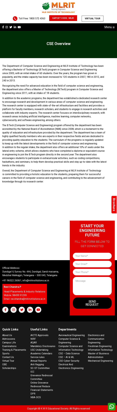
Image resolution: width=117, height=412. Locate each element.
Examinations (9, 346)
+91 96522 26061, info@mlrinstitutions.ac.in (25, 280)
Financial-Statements (41, 390)
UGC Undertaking (39, 349)
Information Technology (100, 349)
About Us (7, 335)
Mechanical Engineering (100, 360)
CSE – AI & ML (66, 357)
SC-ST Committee (40, 368)
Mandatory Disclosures (42, 346)
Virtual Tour (92, 18)
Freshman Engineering (100, 346)
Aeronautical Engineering (71, 335)
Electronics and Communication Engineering (96, 339)
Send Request (92, 303)
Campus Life (9, 342)
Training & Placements (14, 349)
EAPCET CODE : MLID (63, 18)
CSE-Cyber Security (68, 360)
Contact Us (8, 357)
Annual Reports (38, 360)
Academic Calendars (41, 353)
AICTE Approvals (39, 335)
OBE (4, 364)
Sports (5, 353)
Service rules (37, 357)
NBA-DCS (35, 397)
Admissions (8, 338)
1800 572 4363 (37, 18)
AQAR (33, 342)
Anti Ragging (37, 364)
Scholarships (9, 368)
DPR (32, 393)
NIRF (33, 338)
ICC (32, 371)
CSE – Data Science (69, 353)
